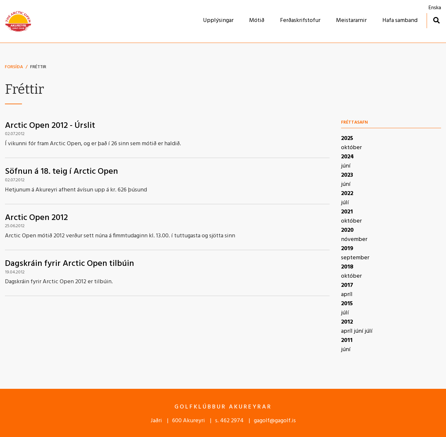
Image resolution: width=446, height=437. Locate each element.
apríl (347, 294)
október (351, 147)
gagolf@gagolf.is (275, 421)
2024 (347, 157)
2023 (347, 175)
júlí (345, 203)
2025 (347, 138)
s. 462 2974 (229, 421)
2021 (347, 212)
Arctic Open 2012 (36, 218)
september (355, 258)
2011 (347, 340)
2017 (347, 285)
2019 (347, 248)
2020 (347, 230)
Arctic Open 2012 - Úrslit (50, 125)
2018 (347, 267)
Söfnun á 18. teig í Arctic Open (61, 171)
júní (346, 166)
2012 (347, 322)
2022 (347, 193)
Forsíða (14, 67)
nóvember (354, 239)
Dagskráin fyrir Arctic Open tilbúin (69, 263)
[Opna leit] (436, 20)
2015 (347, 303)
